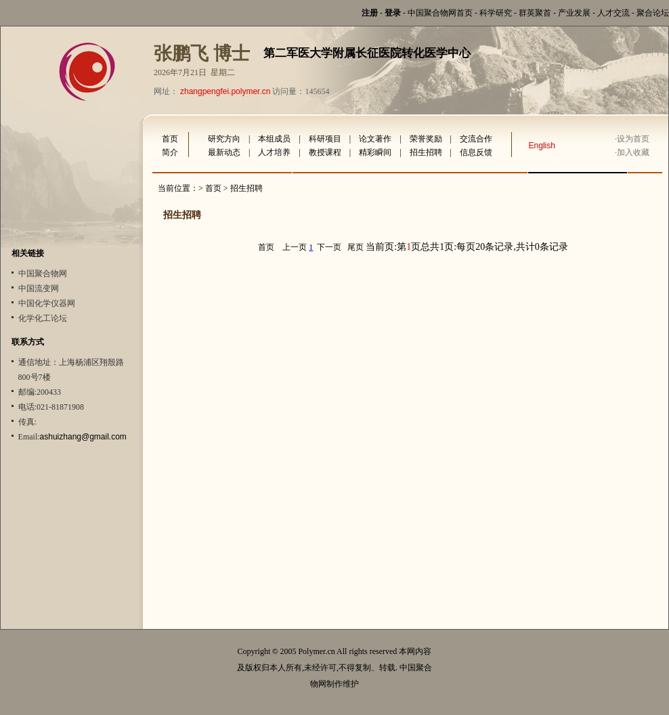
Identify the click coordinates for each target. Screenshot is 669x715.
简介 (170, 152)
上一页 (294, 247)
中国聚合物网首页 (440, 13)
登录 (393, 13)
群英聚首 (535, 13)
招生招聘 (426, 152)
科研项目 (325, 139)
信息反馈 (476, 152)
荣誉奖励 (426, 139)
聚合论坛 (652, 13)
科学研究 (495, 13)
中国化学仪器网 (46, 303)
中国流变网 (38, 288)
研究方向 (224, 139)
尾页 (355, 247)
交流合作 (476, 139)
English (542, 145)
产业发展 (574, 13)
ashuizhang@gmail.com (83, 436)
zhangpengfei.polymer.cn (225, 91)
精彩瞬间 (375, 152)
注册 (370, 13)
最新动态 (224, 152)
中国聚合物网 (42, 273)
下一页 (329, 247)
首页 (170, 139)
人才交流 (613, 13)
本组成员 (274, 139)
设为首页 (633, 139)
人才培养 (274, 152)
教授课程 (325, 152)
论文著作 (375, 139)
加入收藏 (633, 152)
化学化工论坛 (42, 318)
